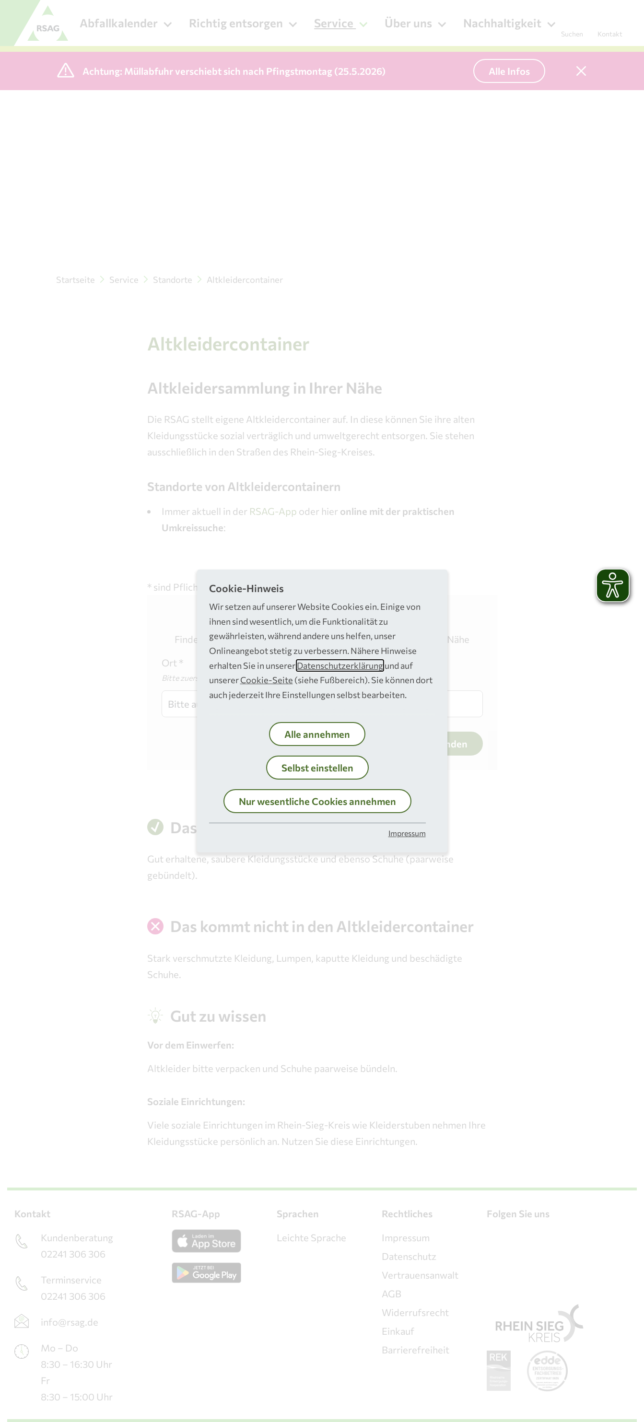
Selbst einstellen (317, 767)
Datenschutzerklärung (340, 665)
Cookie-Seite (266, 680)
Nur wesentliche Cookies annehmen (317, 801)
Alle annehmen (317, 734)
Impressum (407, 833)
